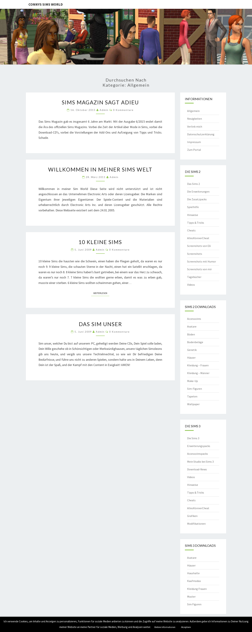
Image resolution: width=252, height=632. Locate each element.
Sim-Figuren (194, 388)
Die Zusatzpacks (197, 199)
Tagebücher (194, 277)
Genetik (192, 350)
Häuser (191, 357)
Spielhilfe (193, 207)
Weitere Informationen (164, 627)
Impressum (194, 142)
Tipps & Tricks (195, 222)
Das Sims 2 (193, 184)
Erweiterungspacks (198, 446)
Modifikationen (196, 523)
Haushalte (193, 573)
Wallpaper (193, 404)
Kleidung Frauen (197, 589)
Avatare (191, 326)
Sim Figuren (194, 604)
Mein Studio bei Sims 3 (200, 461)
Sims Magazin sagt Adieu (100, 102)
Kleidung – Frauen (198, 365)
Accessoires (194, 318)
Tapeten (192, 396)
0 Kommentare (123, 109)
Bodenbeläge (195, 342)
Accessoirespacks (197, 453)
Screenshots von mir (199, 269)
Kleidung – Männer (198, 373)
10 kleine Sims (100, 242)
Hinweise (192, 215)
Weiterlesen (101, 293)
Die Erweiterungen (198, 191)
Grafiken (192, 516)
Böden (191, 334)
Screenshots (194, 253)
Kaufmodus (194, 581)
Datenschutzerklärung (200, 134)
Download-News (197, 469)
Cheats (191, 230)
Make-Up (192, 381)
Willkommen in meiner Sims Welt (100, 169)
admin (104, 109)
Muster (191, 596)
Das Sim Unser (100, 324)
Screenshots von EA (199, 246)
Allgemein (193, 111)
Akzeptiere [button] (186, 627)
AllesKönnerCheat (198, 238)
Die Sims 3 (193, 438)
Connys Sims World (45, 4)
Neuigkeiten (194, 118)
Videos (191, 284)
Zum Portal (194, 149)
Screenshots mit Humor (201, 261)
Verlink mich (194, 126)
